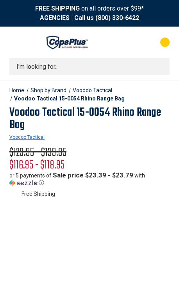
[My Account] (133, 42)
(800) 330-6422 (117, 17)
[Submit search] (161, 66)
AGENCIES (55, 17)
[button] (89, 179)
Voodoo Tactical (27, 137)
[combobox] (89, 66)
